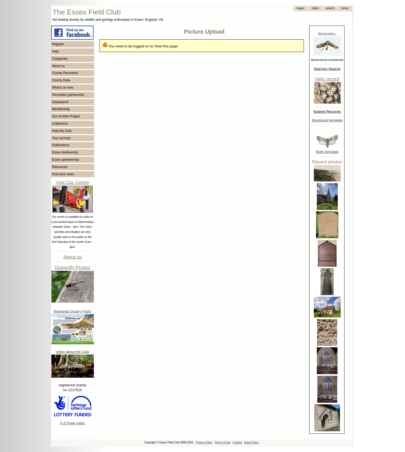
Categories (60, 59)
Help (55, 51)
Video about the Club (72, 352)
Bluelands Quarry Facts (72, 311)
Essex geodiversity (65, 160)
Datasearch (60, 102)
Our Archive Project (66, 116)
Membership (61, 109)
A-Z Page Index (72, 423)
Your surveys (61, 138)
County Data (61, 80)
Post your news (63, 174)
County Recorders (65, 73)
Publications (61, 145)
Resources (60, 167)
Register (58, 44)
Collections (60, 123)
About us (58, 66)
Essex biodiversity (65, 152)
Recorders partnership (68, 95)
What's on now (62, 87)
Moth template (327, 152)
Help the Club (62, 131)
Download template (327, 120)
